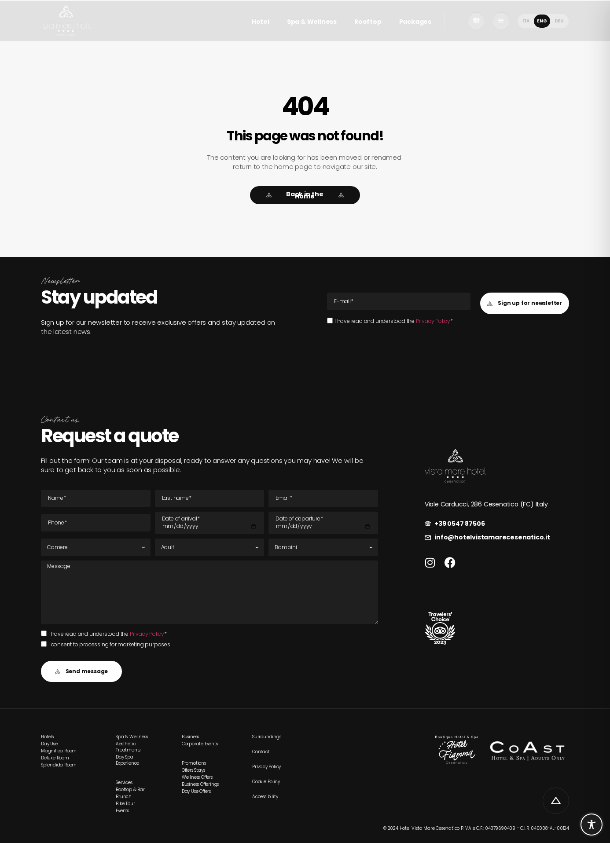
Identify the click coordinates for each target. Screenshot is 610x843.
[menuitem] (526, 21)
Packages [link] (415, 21)
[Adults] (210, 547)
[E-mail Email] (398, 301)
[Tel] (96, 522)
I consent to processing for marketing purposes (109, 644)
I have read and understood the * (393, 321)
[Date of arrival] (210, 523)
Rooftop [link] (368, 21)
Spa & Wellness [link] (312, 21)
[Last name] (210, 498)
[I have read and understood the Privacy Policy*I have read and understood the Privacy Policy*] (330, 320)
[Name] (96, 498)
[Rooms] (96, 547)
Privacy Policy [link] (433, 321)
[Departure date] (323, 523)
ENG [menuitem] (542, 20)
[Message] (209, 592)
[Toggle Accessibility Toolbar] (591, 824)
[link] (66, 20)
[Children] (323, 547)
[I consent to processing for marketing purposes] (44, 644)
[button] (524, 303)
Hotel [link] (260, 21)
